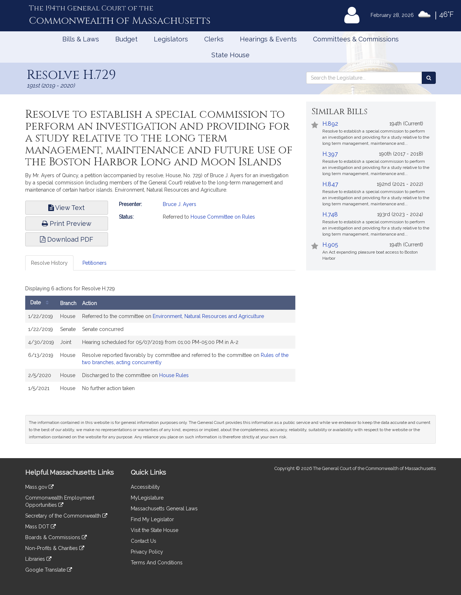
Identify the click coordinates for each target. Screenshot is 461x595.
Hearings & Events (268, 39)
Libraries (38, 559)
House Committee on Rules (223, 217)
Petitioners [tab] (94, 263)
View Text (66, 207)
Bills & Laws (80, 39)
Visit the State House (154, 530)
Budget (126, 39)
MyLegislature (147, 498)
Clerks (214, 39)
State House (230, 55)
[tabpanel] (160, 340)
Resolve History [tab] (49, 263)
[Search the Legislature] (429, 78)
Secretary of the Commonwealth (66, 516)
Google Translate (48, 570)
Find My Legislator (152, 519)
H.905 (330, 244)
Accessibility (145, 487)
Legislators (171, 39)
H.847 (330, 184)
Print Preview (66, 223)
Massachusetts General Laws (164, 508)
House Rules (174, 375)
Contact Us (143, 541)
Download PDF (66, 239)
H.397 (330, 154)
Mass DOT (40, 526)
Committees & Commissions (356, 39)
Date (41, 303)
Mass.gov (39, 487)
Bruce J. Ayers (179, 204)
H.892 (330, 123)
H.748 (330, 214)
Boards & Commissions (56, 537)
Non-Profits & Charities (54, 548)
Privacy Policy (147, 552)
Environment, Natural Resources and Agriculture (208, 316)
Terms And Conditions (157, 562)
